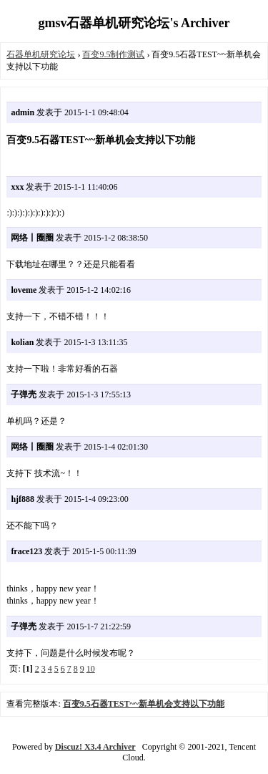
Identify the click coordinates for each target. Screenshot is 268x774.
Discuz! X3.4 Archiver (95, 747)
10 (90, 669)
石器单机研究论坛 (40, 54)
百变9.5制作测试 (113, 54)
